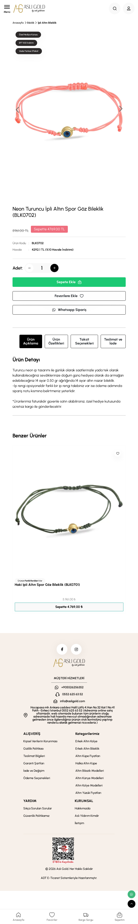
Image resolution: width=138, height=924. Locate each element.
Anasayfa (18, 22)
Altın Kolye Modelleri (89, 785)
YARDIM (29, 801)
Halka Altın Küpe (86, 763)
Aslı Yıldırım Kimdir (87, 816)
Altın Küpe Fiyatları (87, 756)
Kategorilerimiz (87, 734)
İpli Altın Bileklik (47, 22)
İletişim (79, 823)
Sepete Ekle (69, 282)
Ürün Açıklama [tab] (30, 341)
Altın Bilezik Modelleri (89, 771)
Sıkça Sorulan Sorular (37, 808)
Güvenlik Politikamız (36, 816)
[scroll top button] (131, 904)
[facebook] (62, 649)
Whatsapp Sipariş (69, 310)
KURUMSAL (84, 801)
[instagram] (76, 649)
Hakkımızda (82, 808)
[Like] (117, 453)
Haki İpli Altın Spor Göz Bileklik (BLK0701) (47, 585)
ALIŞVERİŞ (31, 734)
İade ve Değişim (33, 771)
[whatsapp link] (131, 894)
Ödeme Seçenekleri (36, 778)
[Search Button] (115, 8)
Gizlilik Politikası (33, 748)
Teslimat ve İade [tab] (113, 341)
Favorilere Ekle (69, 296)
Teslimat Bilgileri (34, 756)
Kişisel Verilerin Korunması (40, 741)
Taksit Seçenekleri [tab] (84, 341)
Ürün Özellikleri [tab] (56, 341)
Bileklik (30, 22)
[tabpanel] (69, 383)
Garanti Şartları (33, 763)
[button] (120, 109)
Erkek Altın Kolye (86, 741)
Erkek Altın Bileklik (87, 748)
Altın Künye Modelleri (89, 778)
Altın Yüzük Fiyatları (88, 793)
